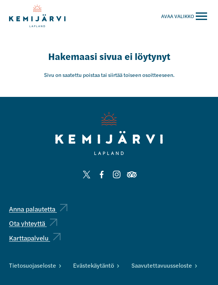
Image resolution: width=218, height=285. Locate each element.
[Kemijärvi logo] (109, 133)
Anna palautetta (38, 208)
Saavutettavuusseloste (164, 265)
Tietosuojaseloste (35, 265)
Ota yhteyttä (33, 223)
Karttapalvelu (35, 237)
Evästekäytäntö (96, 265)
